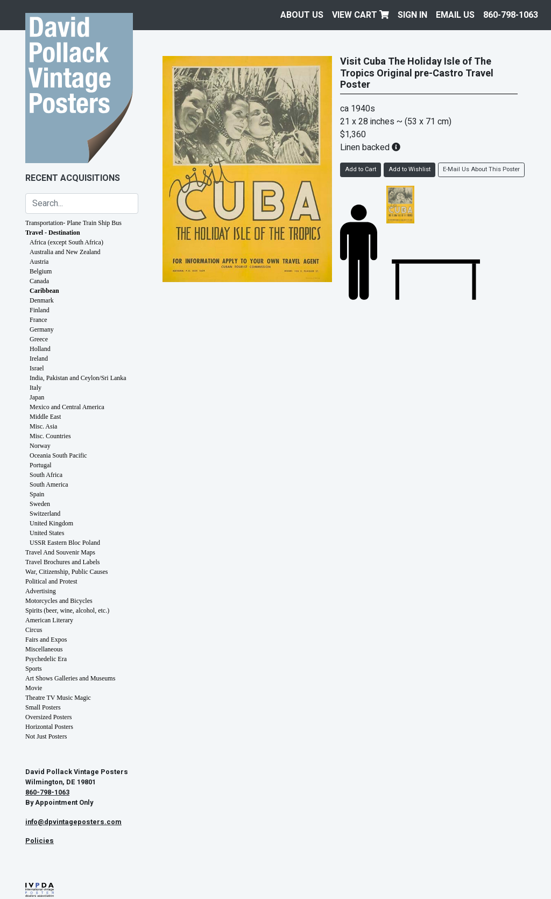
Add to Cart (360, 169)
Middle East (45, 416)
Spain (37, 494)
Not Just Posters (46, 736)
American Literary (49, 620)
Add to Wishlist (409, 169)
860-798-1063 (510, 15)
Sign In (412, 15)
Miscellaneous (43, 649)
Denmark (42, 300)
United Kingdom (51, 523)
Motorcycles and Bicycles (59, 601)
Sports (33, 668)
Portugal (41, 465)
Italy (35, 387)
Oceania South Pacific (58, 455)
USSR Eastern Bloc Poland (65, 542)
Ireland (39, 358)
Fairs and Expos (46, 639)
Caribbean (44, 290)
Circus (33, 630)
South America (49, 484)
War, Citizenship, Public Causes (66, 571)
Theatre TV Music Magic (58, 697)
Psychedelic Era (46, 659)
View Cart (360, 15)
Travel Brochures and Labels (62, 562)
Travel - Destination (52, 232)
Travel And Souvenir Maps (60, 552)
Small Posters (43, 707)
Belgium (41, 271)
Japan (37, 397)
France (38, 320)
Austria (39, 261)
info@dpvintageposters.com (73, 822)
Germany (42, 329)
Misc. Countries (50, 436)
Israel (37, 368)
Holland (40, 349)
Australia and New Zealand (65, 252)
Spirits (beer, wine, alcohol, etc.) (67, 610)
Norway (40, 446)
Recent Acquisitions (72, 178)
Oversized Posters (48, 717)
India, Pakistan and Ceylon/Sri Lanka (78, 378)
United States (47, 533)
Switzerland (45, 513)
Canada (39, 281)
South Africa (46, 475)
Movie (33, 688)
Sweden (40, 504)
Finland (40, 310)
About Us (301, 15)
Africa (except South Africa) (66, 242)
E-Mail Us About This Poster (481, 169)
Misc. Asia (43, 426)
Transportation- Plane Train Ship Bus (73, 223)
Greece (39, 339)
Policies (39, 841)
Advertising (40, 591)
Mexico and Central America (67, 407)
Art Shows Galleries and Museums (70, 678)
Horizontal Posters (49, 727)
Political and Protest (51, 581)
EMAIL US (455, 15)
